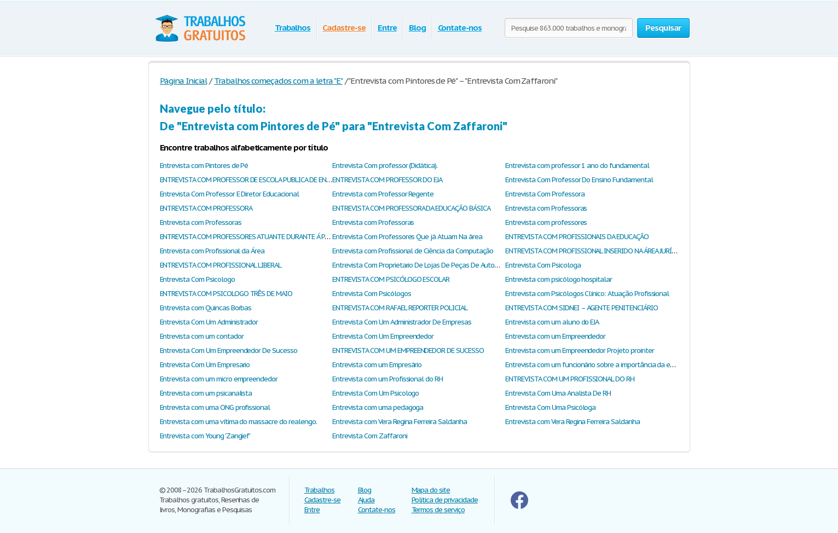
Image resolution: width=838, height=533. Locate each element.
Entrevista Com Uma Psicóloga (550, 407)
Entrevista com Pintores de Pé (204, 165)
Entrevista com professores (546, 222)
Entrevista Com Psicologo (197, 279)
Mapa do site (431, 490)
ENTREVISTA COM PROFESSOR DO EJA (387, 179)
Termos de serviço (438, 509)
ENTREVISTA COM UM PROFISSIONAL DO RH (569, 379)
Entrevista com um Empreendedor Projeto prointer (579, 350)
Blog (417, 27)
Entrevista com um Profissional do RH (387, 379)
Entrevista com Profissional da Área (212, 251)
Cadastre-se (344, 27)
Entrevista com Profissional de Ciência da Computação (412, 251)
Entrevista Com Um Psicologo (375, 393)
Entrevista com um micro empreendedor (219, 379)
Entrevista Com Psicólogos (371, 293)
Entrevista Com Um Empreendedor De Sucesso (228, 350)
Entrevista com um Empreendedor (555, 336)
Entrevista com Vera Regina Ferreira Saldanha (399, 421)
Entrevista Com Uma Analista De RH (558, 393)
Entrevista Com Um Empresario (205, 364)
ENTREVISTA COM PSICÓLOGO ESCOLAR (390, 279)
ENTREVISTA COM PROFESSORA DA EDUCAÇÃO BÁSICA (411, 208)
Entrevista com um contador (202, 336)
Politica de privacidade (445, 500)
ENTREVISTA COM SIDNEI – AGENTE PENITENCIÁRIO (581, 307)
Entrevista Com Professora (544, 194)
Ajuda (366, 500)
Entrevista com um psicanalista (206, 393)
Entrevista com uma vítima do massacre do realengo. (238, 421)
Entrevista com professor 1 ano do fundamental (577, 165)
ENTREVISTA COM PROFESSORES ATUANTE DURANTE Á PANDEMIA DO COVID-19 (276, 236)
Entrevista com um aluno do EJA (552, 322)
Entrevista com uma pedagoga (377, 407)
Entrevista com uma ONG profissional (215, 407)
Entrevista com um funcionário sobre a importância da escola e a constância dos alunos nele (643, 364)
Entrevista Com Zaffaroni (369, 436)
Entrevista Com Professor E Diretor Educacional (229, 194)
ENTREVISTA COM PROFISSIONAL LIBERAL (221, 265)
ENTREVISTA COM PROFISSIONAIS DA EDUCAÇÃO (576, 236)
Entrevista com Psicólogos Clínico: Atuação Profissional (587, 293)
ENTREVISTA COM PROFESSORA (206, 208)
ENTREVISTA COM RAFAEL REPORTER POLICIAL (399, 307)
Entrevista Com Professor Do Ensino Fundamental (578, 179)
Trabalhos (293, 27)
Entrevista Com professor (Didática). (384, 165)
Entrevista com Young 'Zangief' (205, 436)
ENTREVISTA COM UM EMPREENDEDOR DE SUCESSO (407, 350)
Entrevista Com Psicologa (542, 265)
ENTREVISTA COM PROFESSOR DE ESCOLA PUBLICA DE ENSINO (251, 179)
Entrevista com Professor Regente (383, 194)
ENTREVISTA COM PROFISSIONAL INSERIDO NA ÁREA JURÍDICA (595, 251)
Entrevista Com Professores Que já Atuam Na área (407, 236)
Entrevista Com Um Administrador (209, 322)
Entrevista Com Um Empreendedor (383, 336)
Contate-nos (460, 27)
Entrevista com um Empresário (376, 364)
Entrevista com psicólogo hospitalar (558, 279)
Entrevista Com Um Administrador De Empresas (401, 322)
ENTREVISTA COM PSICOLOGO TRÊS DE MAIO (226, 293)
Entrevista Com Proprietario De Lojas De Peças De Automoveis (423, 265)
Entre (387, 27)
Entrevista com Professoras (546, 208)
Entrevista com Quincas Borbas (206, 307)
